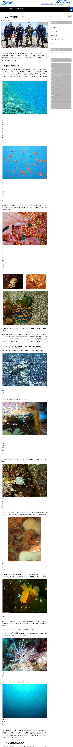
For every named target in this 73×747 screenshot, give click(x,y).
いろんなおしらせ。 (56, 27)
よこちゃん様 (54, 31)
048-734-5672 (64, 2)
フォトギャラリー (56, 84)
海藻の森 (53, 43)
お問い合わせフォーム (47, 3)
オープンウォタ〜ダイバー (58, 68)
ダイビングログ (11, 8)
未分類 (54, 107)
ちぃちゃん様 (54, 35)
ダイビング (55, 80)
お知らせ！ (55, 92)
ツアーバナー (55, 65)
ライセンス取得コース (57, 76)
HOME (4, 8)
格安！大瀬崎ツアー (20, 8)
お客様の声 (55, 88)
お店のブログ (55, 103)
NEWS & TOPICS (56, 95)
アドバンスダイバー (57, 72)
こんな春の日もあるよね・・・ (58, 39)
